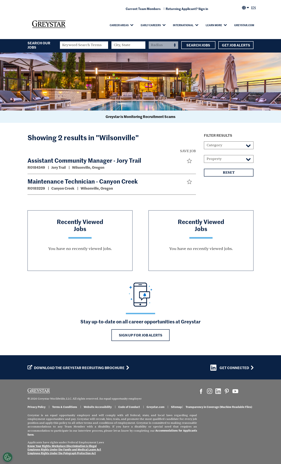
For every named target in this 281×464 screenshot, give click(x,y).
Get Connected (229, 368)
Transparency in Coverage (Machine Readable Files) (219, 407)
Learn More (214, 25)
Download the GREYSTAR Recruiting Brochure (76, 368)
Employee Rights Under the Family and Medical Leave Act (64, 449)
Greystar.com (244, 25)
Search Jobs (198, 45)
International (183, 25)
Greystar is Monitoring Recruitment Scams (140, 116)
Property (214, 159)
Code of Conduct (129, 407)
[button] (189, 161)
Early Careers (151, 25)
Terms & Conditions (64, 407)
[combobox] (128, 45)
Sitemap (176, 407)
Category (214, 145)
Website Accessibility (98, 407)
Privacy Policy (36, 407)
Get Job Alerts (235, 45)
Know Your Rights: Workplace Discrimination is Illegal (62, 446)
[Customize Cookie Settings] (7, 457)
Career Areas (119, 25)
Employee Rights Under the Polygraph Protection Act (62, 453)
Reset (228, 173)
